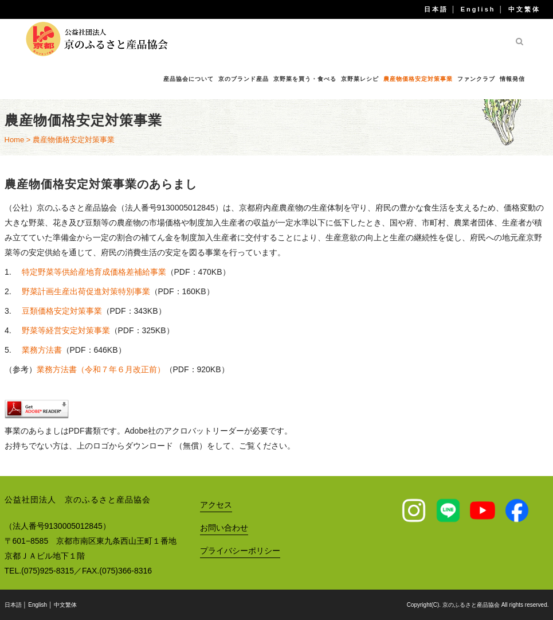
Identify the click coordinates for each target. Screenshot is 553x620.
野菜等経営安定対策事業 (66, 330)
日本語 (436, 9)
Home (15, 139)
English (478, 9)
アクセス (216, 504)
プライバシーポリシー (240, 550)
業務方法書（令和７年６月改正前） (101, 369)
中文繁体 (524, 9)
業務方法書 (42, 349)
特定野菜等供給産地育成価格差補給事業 (94, 271)
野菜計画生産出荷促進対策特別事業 (86, 291)
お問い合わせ (224, 527)
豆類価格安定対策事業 (62, 310)
